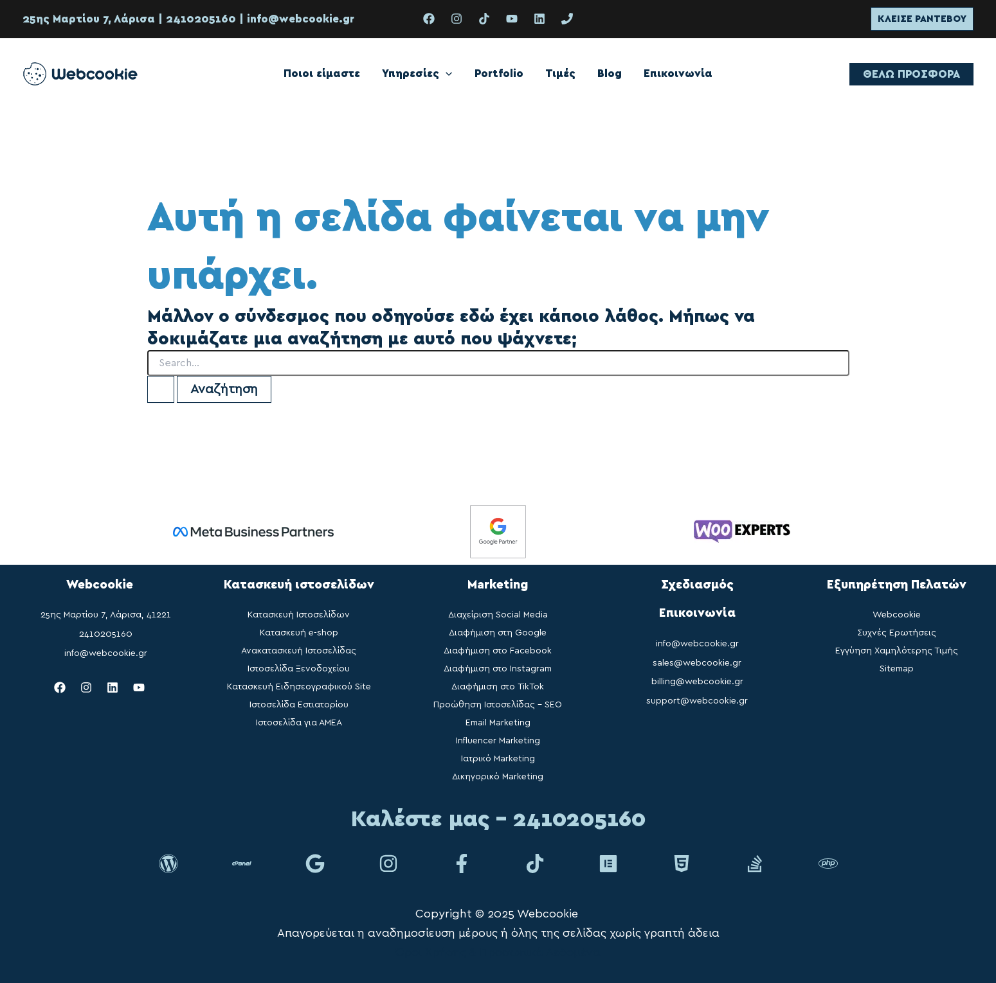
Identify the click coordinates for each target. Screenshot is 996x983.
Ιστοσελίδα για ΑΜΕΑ (299, 722)
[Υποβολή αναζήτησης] (160, 389)
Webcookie (897, 614)
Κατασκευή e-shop (299, 632)
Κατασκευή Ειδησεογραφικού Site (299, 686)
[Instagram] (456, 18)
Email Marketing (498, 722)
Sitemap (897, 668)
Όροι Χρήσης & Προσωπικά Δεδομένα (498, 953)
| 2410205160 (195, 18)
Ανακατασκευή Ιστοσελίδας (298, 650)
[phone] (567, 18)
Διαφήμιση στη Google (498, 632)
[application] (445, 74)
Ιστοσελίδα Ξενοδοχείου (299, 668)
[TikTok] (484, 18)
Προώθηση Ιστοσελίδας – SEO (497, 704)
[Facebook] (429, 18)
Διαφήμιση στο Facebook (498, 650)
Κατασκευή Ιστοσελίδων (299, 614)
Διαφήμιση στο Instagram (498, 668)
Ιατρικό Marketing (498, 758)
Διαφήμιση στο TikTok (497, 686)
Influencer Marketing (498, 740)
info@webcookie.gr (300, 18)
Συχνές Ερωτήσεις (896, 632)
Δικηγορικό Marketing (497, 776)
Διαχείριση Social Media (498, 614)
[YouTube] (512, 18)
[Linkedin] (539, 18)
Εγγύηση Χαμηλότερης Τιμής (896, 650)
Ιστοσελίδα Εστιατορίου (299, 704)
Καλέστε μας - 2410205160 (498, 819)
